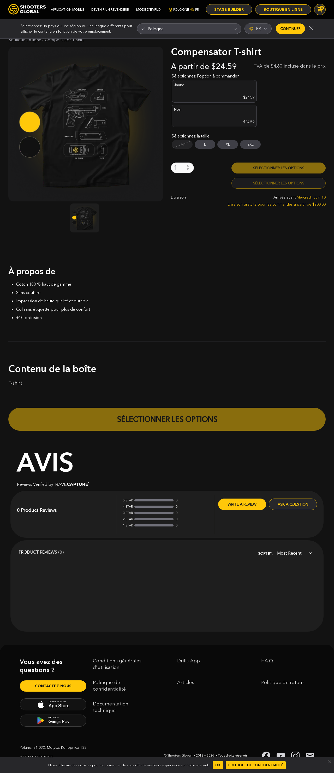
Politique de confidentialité (109, 686)
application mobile (67, 9)
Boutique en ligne (283, 9)
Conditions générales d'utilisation (117, 664)
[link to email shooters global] (310, 756)
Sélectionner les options (278, 143)
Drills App (188, 661)
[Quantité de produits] (182, 143)
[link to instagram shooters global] (295, 756)
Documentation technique (111, 707)
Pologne (184, 10)
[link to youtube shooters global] (281, 756)
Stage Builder (229, 9)
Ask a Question (293, 504)
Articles (185, 682)
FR (258, 28)
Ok (217, 765)
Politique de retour (282, 682)
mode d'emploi (149, 9)
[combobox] (189, 29)
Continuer (290, 28)
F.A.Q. (267, 661)
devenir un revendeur (110, 9)
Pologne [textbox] (156, 28)
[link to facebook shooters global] (266, 756)
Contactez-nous (53, 686)
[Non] (329, 761)
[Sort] (293, 553)
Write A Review (242, 504)
